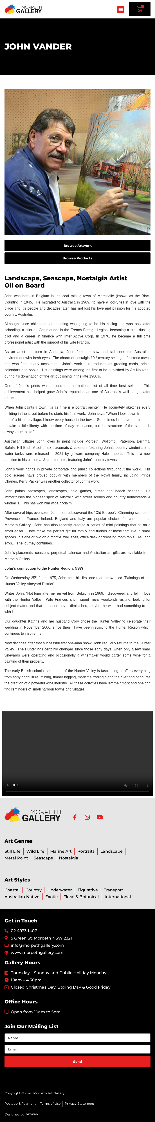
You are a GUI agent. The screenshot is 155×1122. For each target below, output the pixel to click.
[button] (120, 9)
